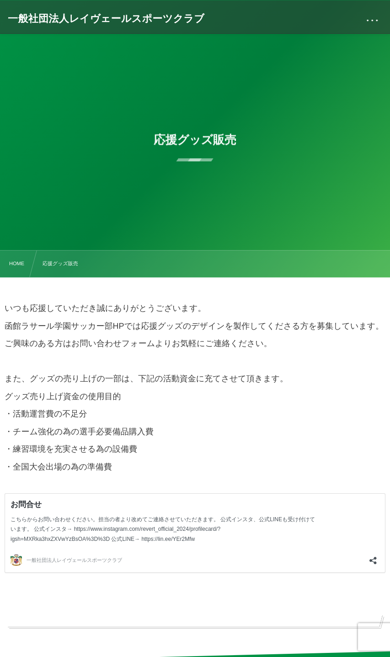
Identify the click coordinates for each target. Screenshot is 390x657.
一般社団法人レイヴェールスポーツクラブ (106, 19)
